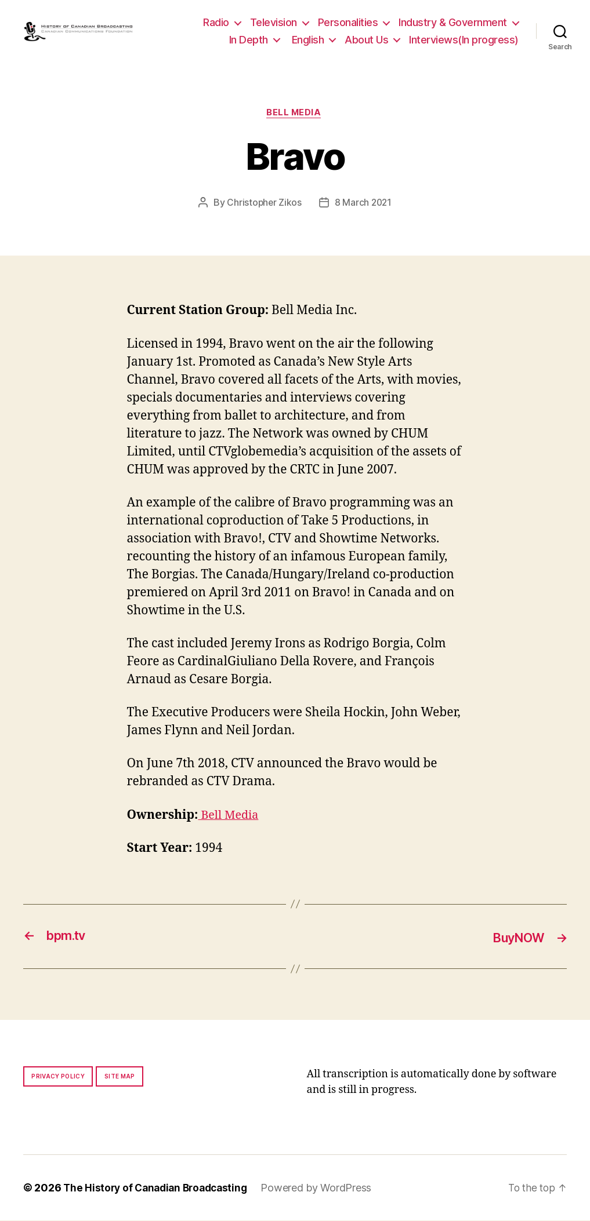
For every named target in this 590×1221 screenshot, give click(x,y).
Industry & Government (453, 22)
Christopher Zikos (263, 204)
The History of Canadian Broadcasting (159, 1188)
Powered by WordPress (324, 1188)
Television (273, 22)
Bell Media (295, 113)
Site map (119, 1076)
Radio (216, 22)
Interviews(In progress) (464, 40)
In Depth (248, 40)
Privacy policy (58, 1076)
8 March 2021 (363, 204)
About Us (366, 40)
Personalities (348, 22)
